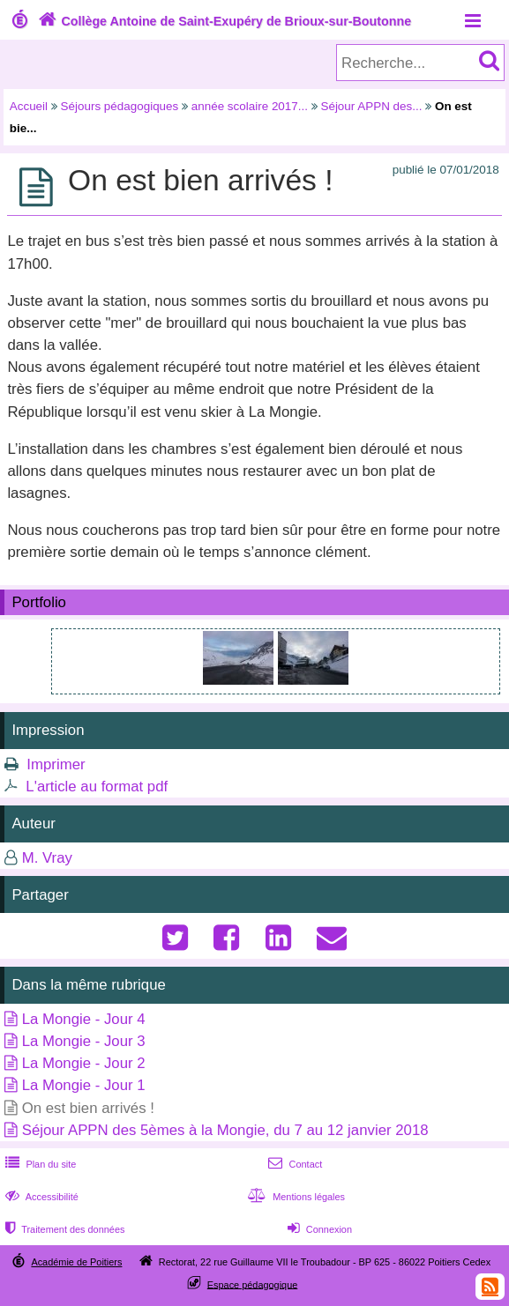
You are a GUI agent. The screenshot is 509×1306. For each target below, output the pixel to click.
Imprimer (55, 764)
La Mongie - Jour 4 (84, 1019)
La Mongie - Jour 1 (84, 1085)
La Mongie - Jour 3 (84, 1041)
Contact (293, 1164)
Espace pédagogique (252, 1284)
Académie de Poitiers (76, 1262)
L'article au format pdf (97, 786)
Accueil (29, 106)
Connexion (318, 1229)
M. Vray (47, 858)
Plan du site (39, 1164)
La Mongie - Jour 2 (84, 1063)
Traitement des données (63, 1229)
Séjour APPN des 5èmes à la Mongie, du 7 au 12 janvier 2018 (225, 1130)
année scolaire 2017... (249, 106)
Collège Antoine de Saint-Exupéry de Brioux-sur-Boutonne (222, 21)
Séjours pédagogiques (120, 106)
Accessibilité (40, 1196)
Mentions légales (294, 1196)
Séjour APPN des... (371, 106)
